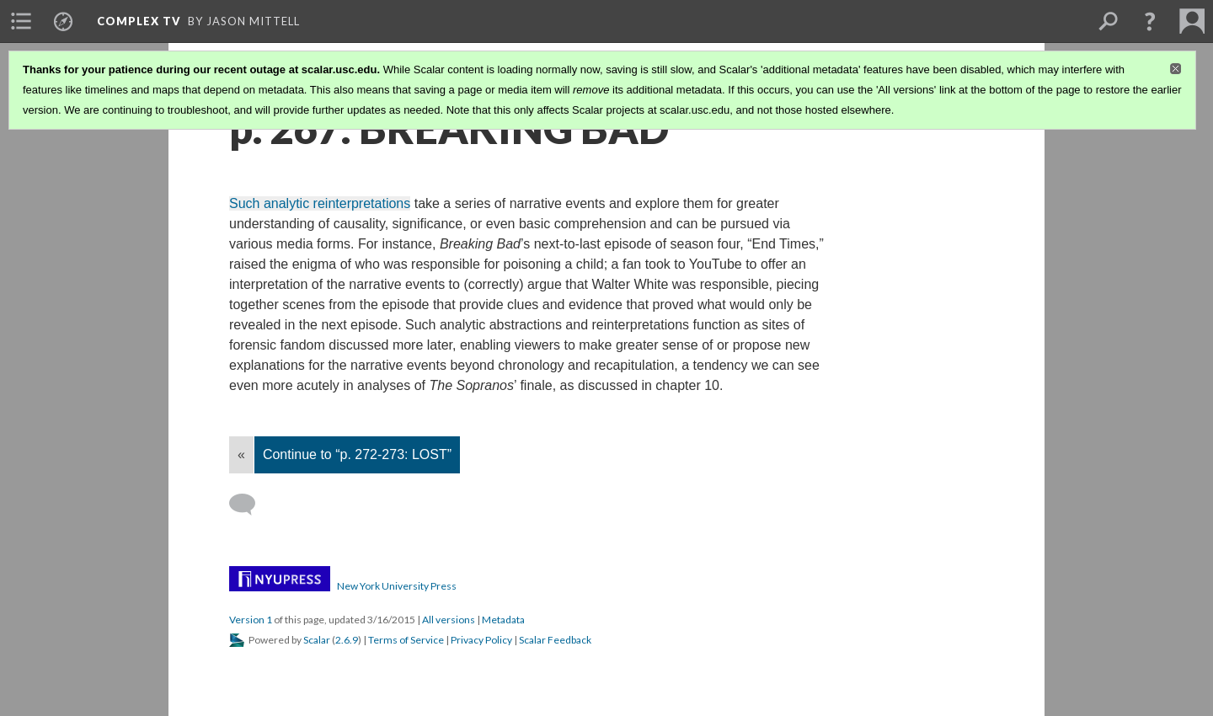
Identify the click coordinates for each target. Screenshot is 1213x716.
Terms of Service (406, 639)
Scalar (316, 639)
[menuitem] (21, 21)
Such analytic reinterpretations (319, 203)
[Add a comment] (249, 505)
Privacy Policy (481, 639)
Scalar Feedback (555, 639)
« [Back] (241, 454)
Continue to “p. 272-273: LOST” (357, 454)
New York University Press (397, 586)
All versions (448, 619)
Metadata (503, 619)
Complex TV (139, 21)
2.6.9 (346, 639)
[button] (1150, 21)
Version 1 (250, 619)
